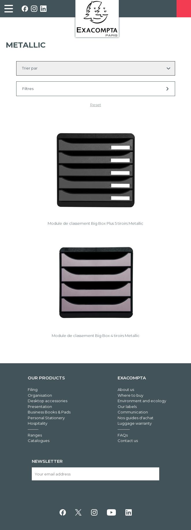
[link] (8, 8)
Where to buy (130, 395)
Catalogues (38, 440)
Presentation (40, 406)
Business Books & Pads (49, 412)
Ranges (35, 435)
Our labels (127, 406)
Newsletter (47, 461)
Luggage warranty (135, 423)
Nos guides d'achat (135, 417)
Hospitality (37, 423)
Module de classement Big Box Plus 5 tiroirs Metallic (95, 223)
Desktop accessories (47, 400)
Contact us (128, 440)
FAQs (123, 435)
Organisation (40, 395)
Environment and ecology (142, 400)
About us (126, 389)
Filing (33, 389)
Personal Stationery (46, 417)
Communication (133, 412)
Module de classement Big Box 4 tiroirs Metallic (96, 335)
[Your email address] (96, 473)
